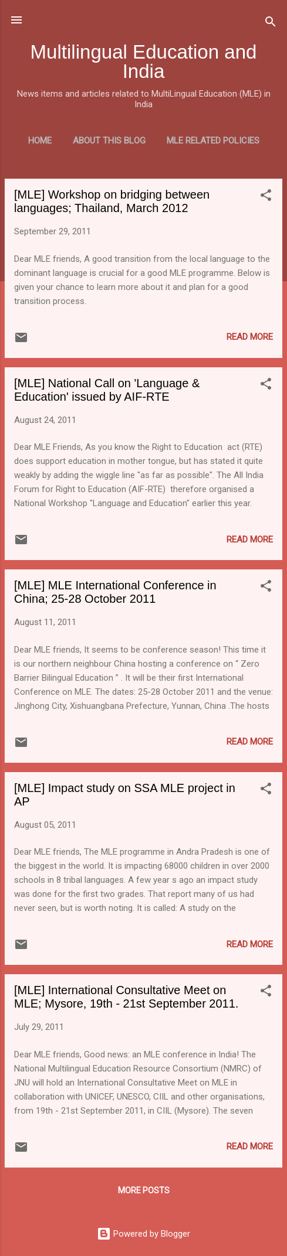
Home (40, 140)
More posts (144, 1190)
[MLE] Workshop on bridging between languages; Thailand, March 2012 (112, 201)
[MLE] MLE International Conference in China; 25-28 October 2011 (115, 592)
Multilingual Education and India (144, 61)
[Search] (271, 24)
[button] (266, 197)
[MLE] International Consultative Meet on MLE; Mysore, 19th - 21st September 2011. (126, 997)
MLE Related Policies (213, 140)
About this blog (109, 140)
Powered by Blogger (143, 1233)
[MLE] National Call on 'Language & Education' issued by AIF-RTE (107, 390)
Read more (250, 337)
